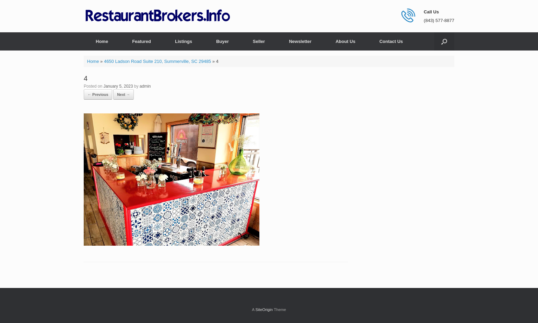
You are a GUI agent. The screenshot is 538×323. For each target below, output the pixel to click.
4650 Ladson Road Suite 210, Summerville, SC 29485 (157, 61)
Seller (259, 41)
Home (102, 41)
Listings (183, 41)
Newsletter (300, 41)
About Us (345, 41)
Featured (141, 41)
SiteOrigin (264, 310)
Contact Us (391, 41)
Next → (123, 94)
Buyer (222, 41)
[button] (444, 41)
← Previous (97, 94)
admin (145, 86)
